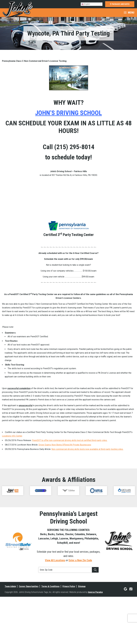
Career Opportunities (28, 608)
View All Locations (55, 581)
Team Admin (10, 608)
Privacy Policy (68, 608)
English (85, 4)
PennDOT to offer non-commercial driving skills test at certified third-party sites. (69, 461)
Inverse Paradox (95, 613)
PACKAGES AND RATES (120, 4)
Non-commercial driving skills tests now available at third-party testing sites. (87, 470)
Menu (129, 12)
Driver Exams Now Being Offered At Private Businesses (65, 466)
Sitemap (81, 608)
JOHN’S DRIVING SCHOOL (68, 113)
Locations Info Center (12, 457)
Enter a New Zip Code (80, 581)
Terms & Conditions (50, 608)
